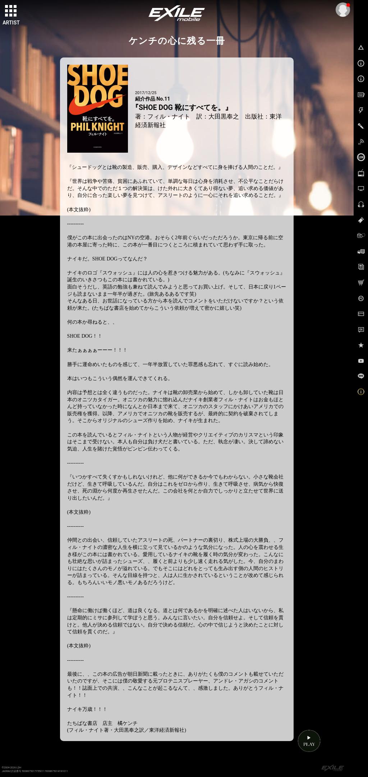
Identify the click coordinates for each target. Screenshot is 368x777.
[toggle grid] (11, 11)
